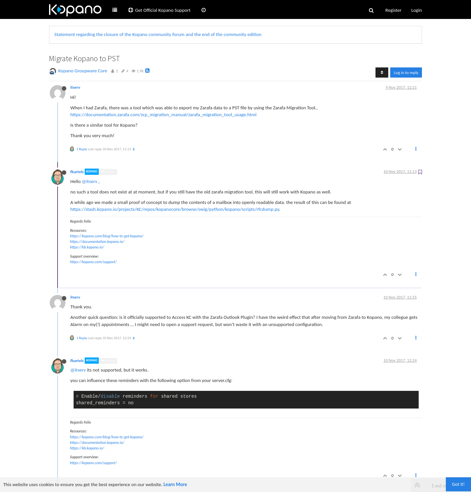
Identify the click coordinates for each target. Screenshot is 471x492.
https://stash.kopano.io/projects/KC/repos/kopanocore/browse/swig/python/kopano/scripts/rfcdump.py (174, 209)
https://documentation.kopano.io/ (97, 241)
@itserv (108, 172)
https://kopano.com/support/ (93, 262)
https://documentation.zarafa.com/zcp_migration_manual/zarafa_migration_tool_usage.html (163, 115)
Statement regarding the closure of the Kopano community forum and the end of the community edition (157, 34)
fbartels (77, 171)
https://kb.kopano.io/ (87, 247)
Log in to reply (406, 72)
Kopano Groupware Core (82, 71)
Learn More (175, 484)
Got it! (458, 484)
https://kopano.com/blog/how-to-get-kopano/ (107, 236)
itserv (75, 87)
